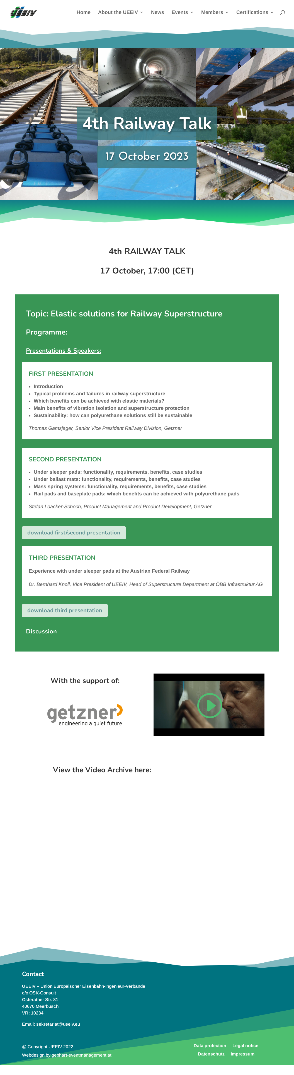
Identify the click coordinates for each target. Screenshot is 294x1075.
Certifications (252, 12)
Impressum (242, 1054)
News (157, 12)
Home (84, 12)
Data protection (210, 1045)
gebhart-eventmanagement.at (81, 1055)
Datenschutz (211, 1054)
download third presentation (64, 610)
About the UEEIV (118, 12)
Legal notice (245, 1045)
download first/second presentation (73, 532)
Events (180, 12)
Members (212, 12)
